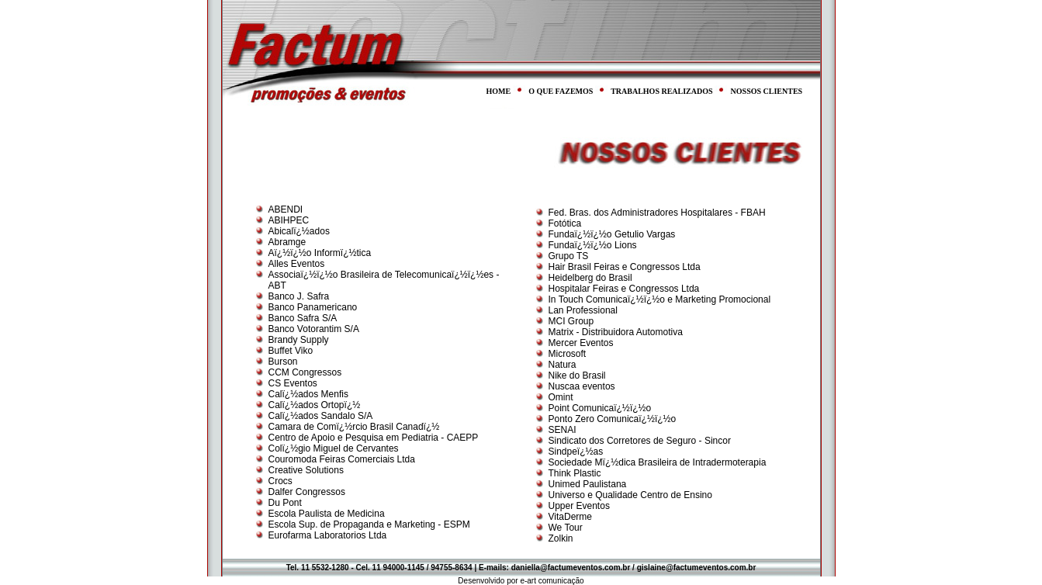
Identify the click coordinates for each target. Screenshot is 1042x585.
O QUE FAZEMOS (560, 91)
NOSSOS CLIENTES (767, 91)
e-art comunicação (551, 580)
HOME (498, 91)
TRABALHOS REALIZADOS (661, 91)
